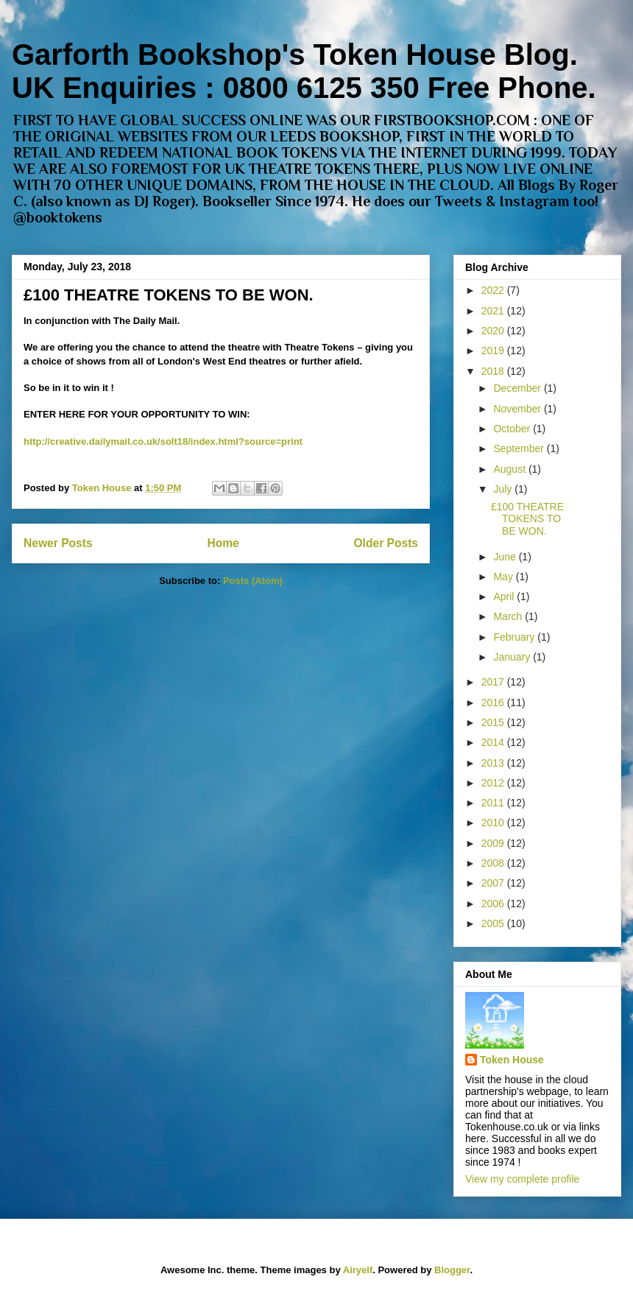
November (518, 409)
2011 (494, 803)
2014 (494, 742)
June (505, 557)
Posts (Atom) (253, 580)
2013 (494, 763)
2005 (494, 923)
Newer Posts (58, 543)
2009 (494, 843)
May (504, 576)
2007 (494, 883)
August (510, 469)
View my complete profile (522, 1179)
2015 (494, 722)
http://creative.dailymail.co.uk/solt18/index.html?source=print (163, 441)
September (519, 448)
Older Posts (385, 543)
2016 (494, 702)
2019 (494, 350)
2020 (494, 331)
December (518, 388)
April (505, 596)
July (503, 489)
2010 (494, 822)
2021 (494, 311)
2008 (494, 863)
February (515, 637)
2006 (494, 903)
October (513, 428)
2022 (494, 290)
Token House (512, 1060)
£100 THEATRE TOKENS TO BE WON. (169, 295)
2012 (494, 783)
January (513, 657)
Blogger (452, 1269)
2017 (494, 682)
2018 (494, 371)
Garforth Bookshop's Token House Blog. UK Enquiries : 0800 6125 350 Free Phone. (304, 71)
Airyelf (357, 1269)
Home (222, 543)
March (509, 616)
